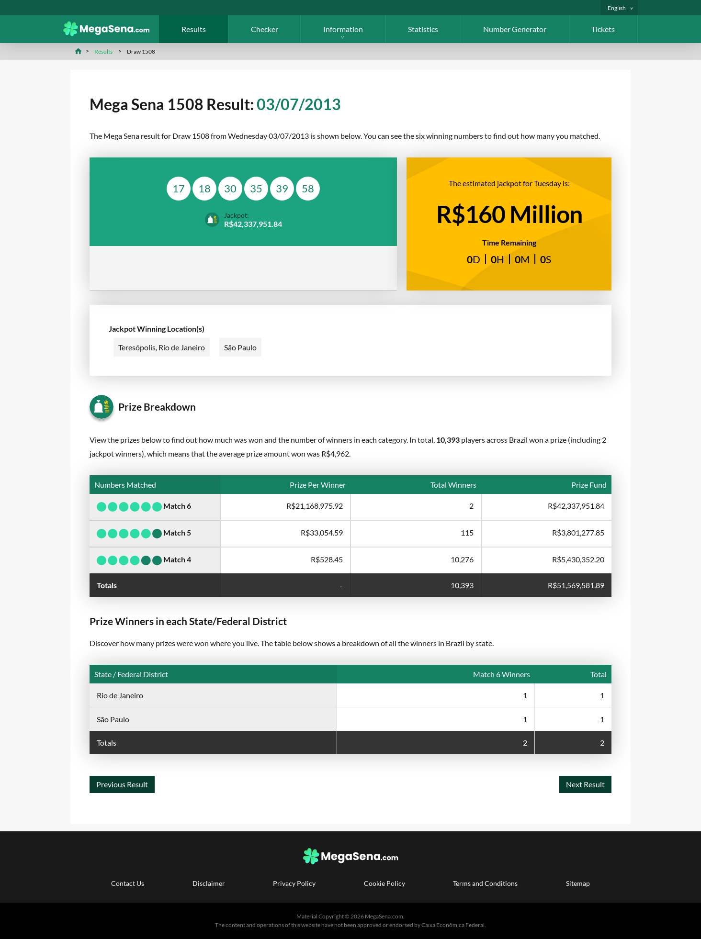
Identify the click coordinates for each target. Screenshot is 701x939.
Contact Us (127, 883)
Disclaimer (208, 883)
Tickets (603, 29)
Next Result (585, 784)
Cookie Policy (384, 883)
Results (193, 29)
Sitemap (578, 883)
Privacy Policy (294, 883)
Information (343, 29)
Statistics (423, 29)
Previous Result (122, 784)
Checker (264, 29)
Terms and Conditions (485, 883)
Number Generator (514, 29)
